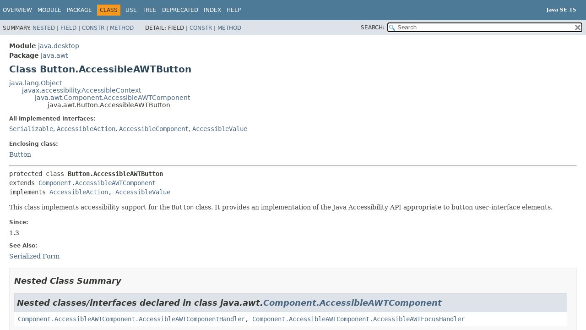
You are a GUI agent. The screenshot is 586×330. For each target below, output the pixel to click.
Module (49, 10)
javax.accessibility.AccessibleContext (81, 90)
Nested (44, 28)
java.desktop (58, 46)
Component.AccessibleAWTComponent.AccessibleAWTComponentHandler (131, 319)
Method (122, 28)
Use (131, 10)
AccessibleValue (219, 128)
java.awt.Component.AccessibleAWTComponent (112, 97)
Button (20, 154)
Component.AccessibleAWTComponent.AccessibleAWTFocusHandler (358, 319)
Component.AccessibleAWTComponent (97, 183)
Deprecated (180, 10)
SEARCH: (373, 27)
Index (212, 10)
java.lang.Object (35, 83)
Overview (17, 10)
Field (68, 28)
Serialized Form (34, 256)
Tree (149, 10)
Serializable (31, 128)
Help (234, 10)
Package (79, 10)
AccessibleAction (86, 128)
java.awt (54, 55)
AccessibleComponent (154, 128)
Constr (93, 28)
